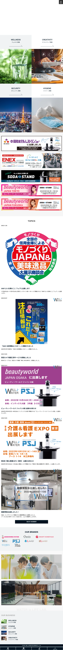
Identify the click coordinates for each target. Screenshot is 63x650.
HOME (8, 649)
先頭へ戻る (55, 649)
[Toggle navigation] (61, 2)
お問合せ (23, 649)
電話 (39, 649)
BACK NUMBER (31, 522)
